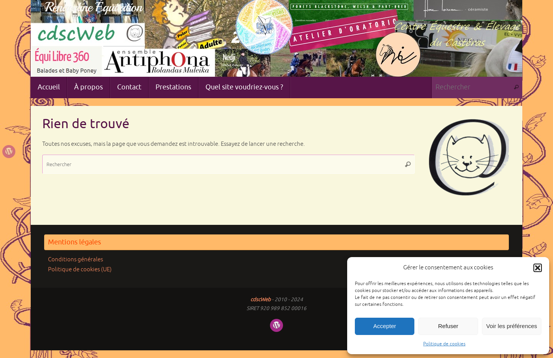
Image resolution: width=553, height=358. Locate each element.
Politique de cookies (444, 344)
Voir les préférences (511, 326)
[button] (537, 268)
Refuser (448, 326)
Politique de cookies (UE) (80, 269)
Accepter (384, 326)
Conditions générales (75, 259)
